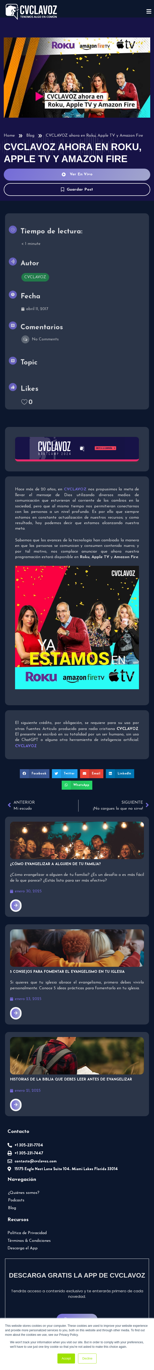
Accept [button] (66, 1358)
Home (9, 136)
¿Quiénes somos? (23, 1193)
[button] (34, 773)
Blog (30, 136)
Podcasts (16, 1200)
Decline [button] (87, 1358)
